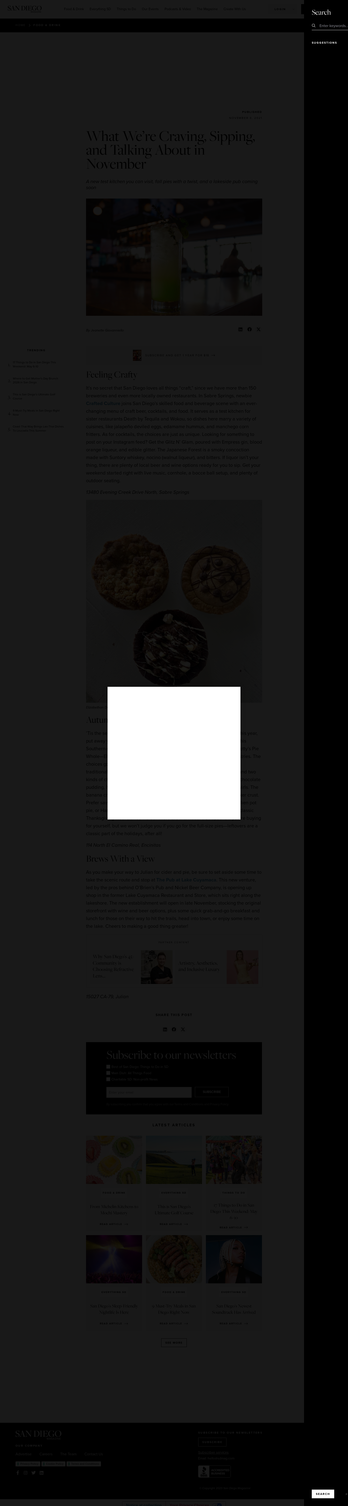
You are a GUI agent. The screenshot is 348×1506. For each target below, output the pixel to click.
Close (330, 12)
